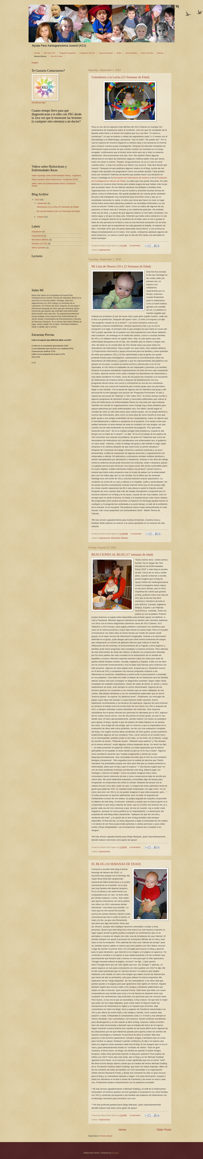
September (42, 203)
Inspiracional (104, 250)
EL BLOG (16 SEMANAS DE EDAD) (116, 864)
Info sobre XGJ (49, 53)
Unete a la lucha (147, 53)
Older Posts (164, 1129)
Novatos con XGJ (39, 243)
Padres (119, 53)
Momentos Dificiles (119, 538)
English (35, 62)
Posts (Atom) (106, 1136)
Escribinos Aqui (39, 102)
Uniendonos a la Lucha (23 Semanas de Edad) (120, 77)
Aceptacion (37, 231)
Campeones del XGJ (87, 53)
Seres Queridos (131, 53)
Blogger (115, 1153)
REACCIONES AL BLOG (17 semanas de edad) (122, 554)
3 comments (134, 245)
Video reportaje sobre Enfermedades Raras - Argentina (56, 175)
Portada (37, 53)
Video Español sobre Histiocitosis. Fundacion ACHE (55, 179)
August (40, 217)
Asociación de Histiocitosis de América (131, 178)
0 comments (134, 1115)
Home (122, 1129)
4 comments (134, 847)
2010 (37, 199)
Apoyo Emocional (106, 53)
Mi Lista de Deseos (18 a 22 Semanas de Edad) (121, 266)
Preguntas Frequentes (67, 53)
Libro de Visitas (56, 56)
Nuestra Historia (40, 56)
